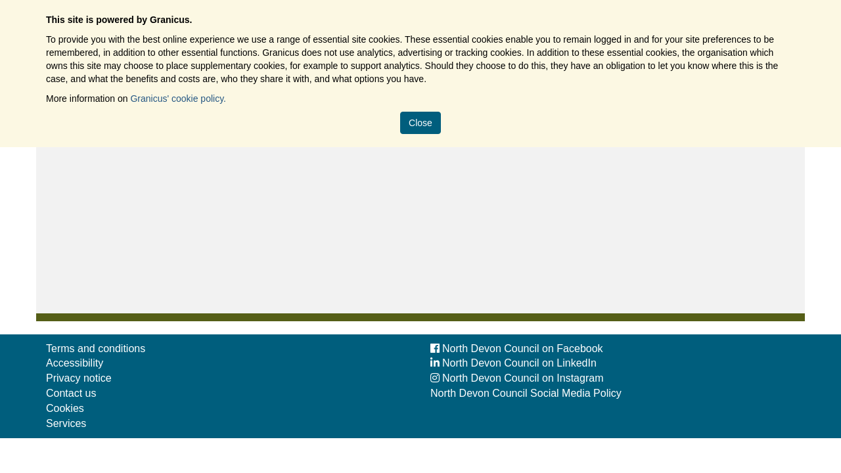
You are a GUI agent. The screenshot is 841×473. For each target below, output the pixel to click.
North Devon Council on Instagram (516, 378)
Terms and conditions (95, 348)
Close (420, 123)
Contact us (71, 393)
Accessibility (74, 363)
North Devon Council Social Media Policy (526, 393)
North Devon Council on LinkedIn (513, 363)
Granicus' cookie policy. (178, 98)
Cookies (65, 408)
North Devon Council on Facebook (516, 348)
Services (66, 423)
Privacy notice (79, 378)
